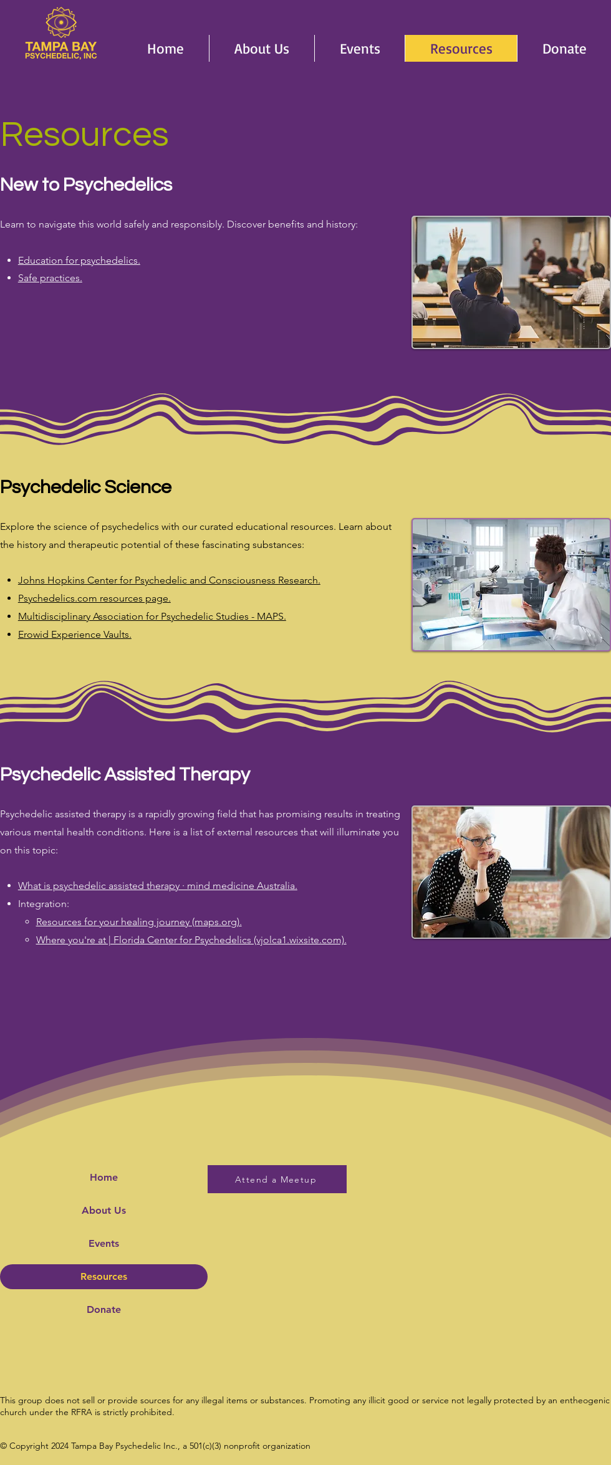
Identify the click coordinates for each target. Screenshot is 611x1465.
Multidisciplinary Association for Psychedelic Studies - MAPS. (152, 616)
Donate (104, 1309)
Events (104, 1243)
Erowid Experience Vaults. (75, 634)
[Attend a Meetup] (277, 1179)
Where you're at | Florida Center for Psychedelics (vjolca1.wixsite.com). (191, 940)
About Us (104, 1210)
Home (104, 1177)
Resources (103, 1276)
